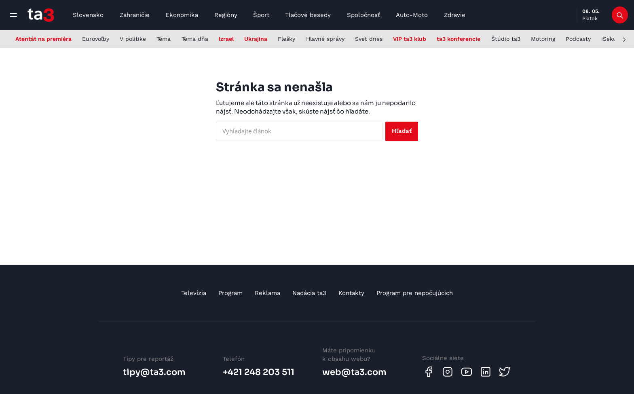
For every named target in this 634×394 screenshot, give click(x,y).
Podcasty (578, 39)
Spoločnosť (363, 15)
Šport (261, 15)
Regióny (225, 15)
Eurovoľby (95, 39)
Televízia (193, 293)
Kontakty (351, 293)
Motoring (543, 39)
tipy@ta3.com (154, 372)
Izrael (226, 39)
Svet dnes (369, 39)
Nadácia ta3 (309, 293)
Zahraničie (135, 15)
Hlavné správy (325, 39)
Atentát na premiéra (43, 39)
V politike (133, 39)
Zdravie (454, 15)
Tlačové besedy (308, 15)
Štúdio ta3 (505, 39)
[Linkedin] (485, 371)
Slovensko (88, 15)
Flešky (286, 39)
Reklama (267, 293)
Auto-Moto (412, 15)
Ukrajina (255, 39)
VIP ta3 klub (409, 39)
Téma (163, 39)
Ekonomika (181, 15)
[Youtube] (466, 371)
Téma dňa (195, 39)
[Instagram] (447, 371)
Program (230, 293)
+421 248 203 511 (258, 372)
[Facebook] (428, 371)
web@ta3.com (354, 372)
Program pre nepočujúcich (414, 293)
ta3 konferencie (458, 39)
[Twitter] (504, 371)
